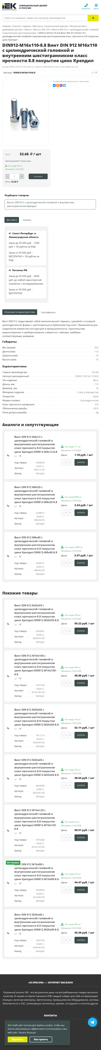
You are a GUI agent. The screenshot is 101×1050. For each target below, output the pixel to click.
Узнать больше (27, 1032)
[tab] (48, 312)
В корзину (38, 176)
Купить (81, 461)
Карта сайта (61, 1046)
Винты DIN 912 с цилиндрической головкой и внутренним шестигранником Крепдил (40, 204)
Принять (17, 1039)
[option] (25, 113)
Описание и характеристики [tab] (19, 312)
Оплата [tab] (27, 220)
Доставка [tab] (12, 219)
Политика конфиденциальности (39, 1046)
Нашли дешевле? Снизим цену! (18, 161)
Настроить (41, 1039)
